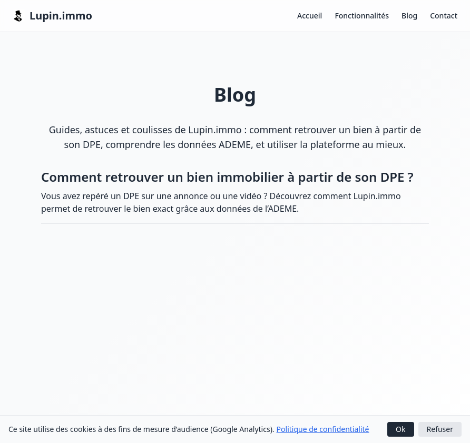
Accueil (309, 16)
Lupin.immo (52, 15)
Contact (443, 16)
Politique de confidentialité (323, 429)
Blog (409, 16)
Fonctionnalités (362, 16)
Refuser (440, 429)
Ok (400, 429)
